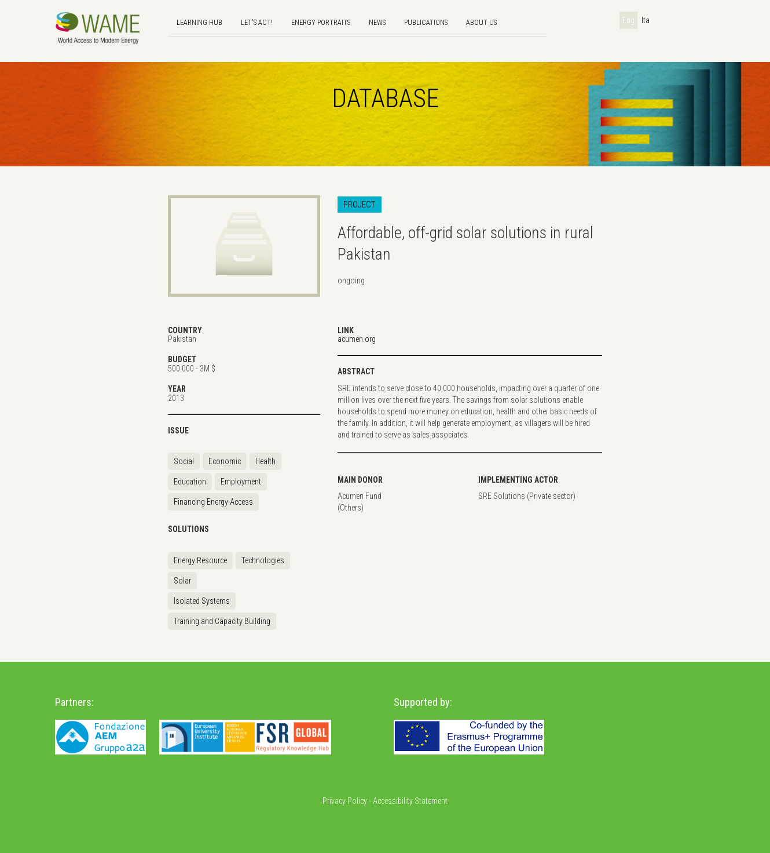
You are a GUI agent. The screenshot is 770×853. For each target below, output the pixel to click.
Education (190, 481)
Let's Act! (257, 22)
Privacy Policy (344, 800)
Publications (426, 22)
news (377, 22)
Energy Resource (200, 560)
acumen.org (357, 339)
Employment (241, 481)
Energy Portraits (320, 22)
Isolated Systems (202, 601)
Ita (645, 20)
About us (481, 22)
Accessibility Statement (410, 800)
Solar (182, 580)
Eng (628, 20)
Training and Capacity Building (222, 621)
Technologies (262, 560)
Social (184, 461)
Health (265, 461)
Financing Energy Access (213, 501)
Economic (224, 461)
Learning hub (199, 22)
